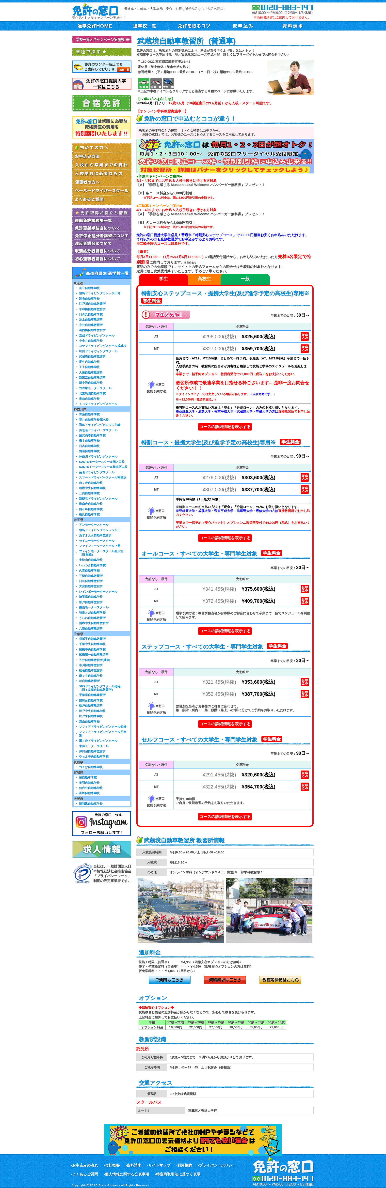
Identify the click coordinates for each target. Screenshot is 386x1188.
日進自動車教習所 (91, 581)
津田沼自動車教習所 (92, 751)
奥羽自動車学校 (89, 782)
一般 (245, 278)
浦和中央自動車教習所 (94, 623)
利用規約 (184, 1165)
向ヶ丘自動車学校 (91, 482)
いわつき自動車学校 (92, 565)
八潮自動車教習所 (91, 628)
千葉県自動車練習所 (92, 694)
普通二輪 (156, 83)
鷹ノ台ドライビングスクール (98, 740)
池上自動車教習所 (91, 319)
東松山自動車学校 (91, 559)
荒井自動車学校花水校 (94, 419)
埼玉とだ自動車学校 (92, 612)
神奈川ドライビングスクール (98, 456)
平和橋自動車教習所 (92, 309)
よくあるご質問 (85, 1174)
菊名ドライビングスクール (96, 472)
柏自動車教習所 (89, 680)
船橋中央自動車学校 (92, 649)
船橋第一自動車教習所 (94, 654)
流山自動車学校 (89, 721)
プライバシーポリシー (217, 1165)
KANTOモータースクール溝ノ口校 (102, 461)
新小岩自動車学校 (91, 382)
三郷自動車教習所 (91, 575)
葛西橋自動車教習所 (92, 330)
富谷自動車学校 (89, 793)
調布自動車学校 (89, 298)
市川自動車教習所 (91, 665)
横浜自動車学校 (89, 514)
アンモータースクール (94, 524)
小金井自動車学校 (91, 340)
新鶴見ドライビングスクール (98, 498)
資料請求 (134, 1165)
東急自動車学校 (89, 398)
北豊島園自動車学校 (92, 393)
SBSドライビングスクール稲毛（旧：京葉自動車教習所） (99, 688)
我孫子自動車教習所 (92, 638)
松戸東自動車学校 (91, 716)
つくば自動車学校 (91, 767)
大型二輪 (168, 83)
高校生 (204, 278)
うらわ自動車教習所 (92, 617)
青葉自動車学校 (89, 414)
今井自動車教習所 (91, 324)
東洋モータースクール (94, 746)
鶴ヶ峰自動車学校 (91, 509)
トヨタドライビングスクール (98, 403)
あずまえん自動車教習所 (95, 535)
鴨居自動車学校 (89, 451)
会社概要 (112, 1165)
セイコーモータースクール (96, 540)
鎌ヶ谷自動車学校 (91, 675)
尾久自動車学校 (89, 361)
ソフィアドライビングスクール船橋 (102, 726)
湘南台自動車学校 (91, 503)
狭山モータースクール (94, 607)
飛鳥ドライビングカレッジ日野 (99, 293)
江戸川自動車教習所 (92, 303)
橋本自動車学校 (89, 440)
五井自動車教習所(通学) (95, 660)
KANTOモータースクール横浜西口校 (103, 466)
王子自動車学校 (89, 367)
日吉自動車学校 (89, 445)
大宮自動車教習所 (91, 586)
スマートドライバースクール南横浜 (102, 477)
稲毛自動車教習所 (91, 670)
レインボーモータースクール (98, 591)
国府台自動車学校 (91, 700)
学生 (163, 278)
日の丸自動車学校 (91, 314)
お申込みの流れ (85, 1165)
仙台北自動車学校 (91, 787)
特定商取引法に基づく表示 (178, 1174)
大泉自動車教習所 (91, 372)
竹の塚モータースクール (95, 388)
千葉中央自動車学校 (92, 644)
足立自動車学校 (89, 288)
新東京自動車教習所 (92, 377)
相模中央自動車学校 (92, 488)
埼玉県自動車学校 (91, 596)
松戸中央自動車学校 (92, 710)
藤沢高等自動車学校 (92, 435)
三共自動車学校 (89, 493)
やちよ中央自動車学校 (94, 756)
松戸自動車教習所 (91, 705)
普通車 (143, 83)
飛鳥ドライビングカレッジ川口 (99, 530)
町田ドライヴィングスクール (98, 351)
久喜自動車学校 (89, 570)
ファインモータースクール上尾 (99, 545)
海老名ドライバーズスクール (98, 430)
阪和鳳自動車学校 (91, 803)
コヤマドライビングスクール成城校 (102, 345)
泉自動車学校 (88, 777)
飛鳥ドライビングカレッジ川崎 (99, 424)
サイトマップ (159, 1165)
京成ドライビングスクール (96, 335)
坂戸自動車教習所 (91, 602)
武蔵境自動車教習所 (92, 356)
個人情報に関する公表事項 (127, 1174)
